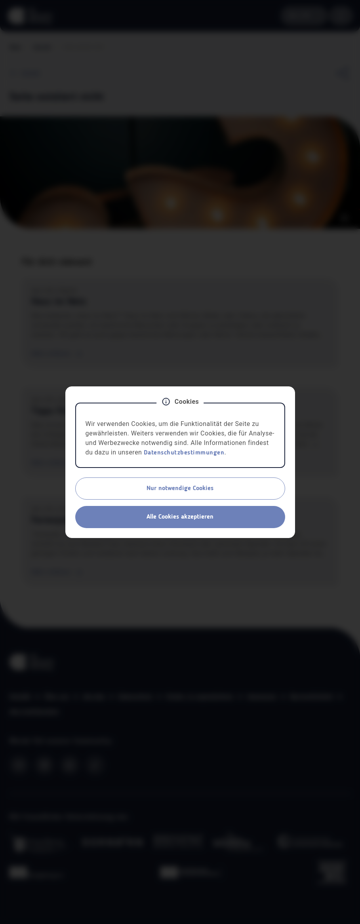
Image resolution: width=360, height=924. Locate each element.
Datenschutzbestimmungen (184, 453)
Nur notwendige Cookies (180, 488)
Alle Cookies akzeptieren (180, 517)
